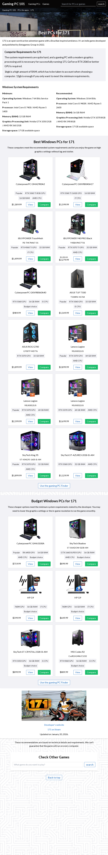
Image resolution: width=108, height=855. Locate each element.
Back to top (54, 777)
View (30, 204)
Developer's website (54, 724)
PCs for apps (23, 10)
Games (45, 4)
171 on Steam (54, 729)
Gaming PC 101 (9, 10)
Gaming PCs (34, 4)
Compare (44, 204)
